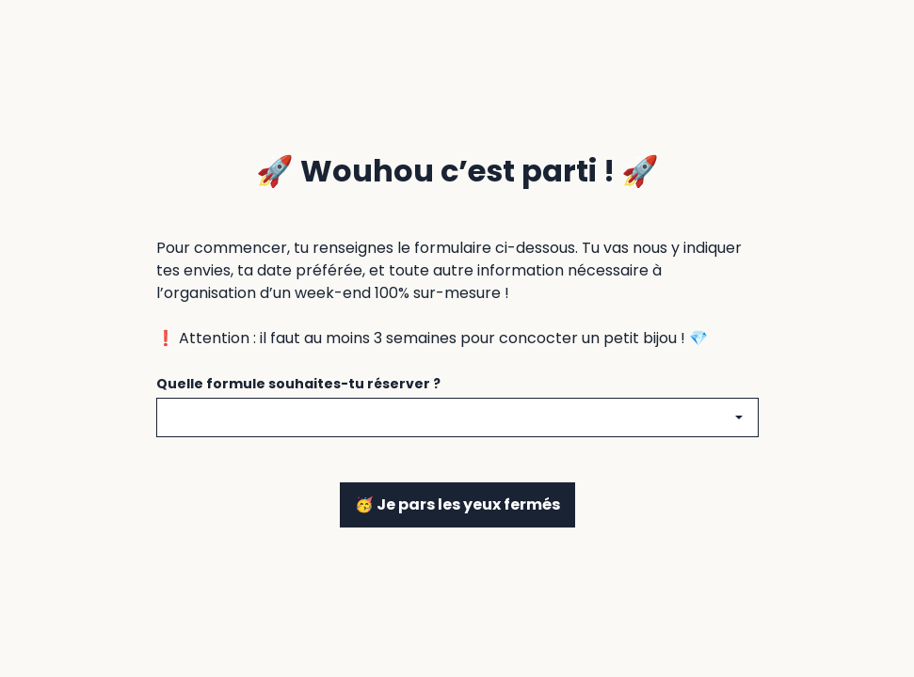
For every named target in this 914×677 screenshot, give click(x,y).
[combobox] (457, 417)
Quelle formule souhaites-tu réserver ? (298, 383)
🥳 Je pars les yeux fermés (457, 504)
